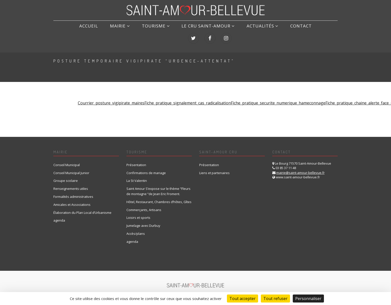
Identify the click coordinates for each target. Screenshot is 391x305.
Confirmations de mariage (146, 168)
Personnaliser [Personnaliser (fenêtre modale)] (308, 298)
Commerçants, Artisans (143, 205)
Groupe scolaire (65, 176)
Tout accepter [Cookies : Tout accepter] (242, 298)
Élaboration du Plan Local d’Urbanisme (82, 208)
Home (296, 61)
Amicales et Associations (72, 200)
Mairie (94, 31)
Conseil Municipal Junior (71, 168)
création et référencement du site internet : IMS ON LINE (222, 291)
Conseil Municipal (66, 160)
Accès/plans (135, 229)
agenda (59, 216)
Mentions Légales (114, 291)
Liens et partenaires (214, 168)
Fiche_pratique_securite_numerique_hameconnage (278, 99)
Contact (257, 31)
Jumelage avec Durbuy (143, 221)
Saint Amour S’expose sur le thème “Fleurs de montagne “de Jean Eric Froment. (158, 187)
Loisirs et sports (138, 213)
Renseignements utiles (70, 184)
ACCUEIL (67, 31)
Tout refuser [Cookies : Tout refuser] (275, 298)
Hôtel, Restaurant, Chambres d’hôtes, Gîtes (159, 197)
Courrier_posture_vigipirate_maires (111, 99)
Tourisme (126, 31)
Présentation (136, 160)
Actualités (223, 31)
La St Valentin (136, 176)
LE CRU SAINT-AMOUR (173, 31)
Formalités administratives (73, 192)
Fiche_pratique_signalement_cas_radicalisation (187, 99)
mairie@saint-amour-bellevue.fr (300, 168)
